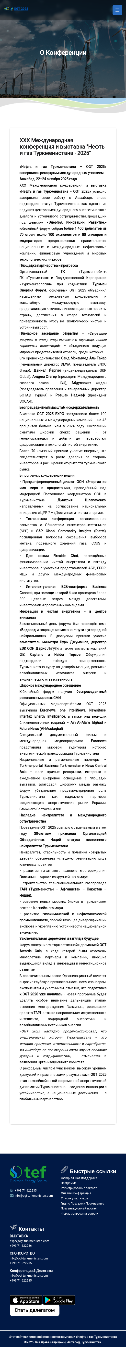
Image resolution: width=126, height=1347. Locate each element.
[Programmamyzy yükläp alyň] (26, 1304)
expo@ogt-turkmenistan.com (29, 1241)
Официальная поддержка (79, 1178)
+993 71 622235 (21, 1263)
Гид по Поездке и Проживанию (82, 1203)
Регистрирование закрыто (79, 1188)
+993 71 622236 (21, 1245)
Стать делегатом (35, 1310)
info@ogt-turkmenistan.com (29, 1258)
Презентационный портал (79, 1208)
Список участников (74, 1198)
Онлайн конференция (76, 1193)
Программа (69, 1183)
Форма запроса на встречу (80, 1213)
